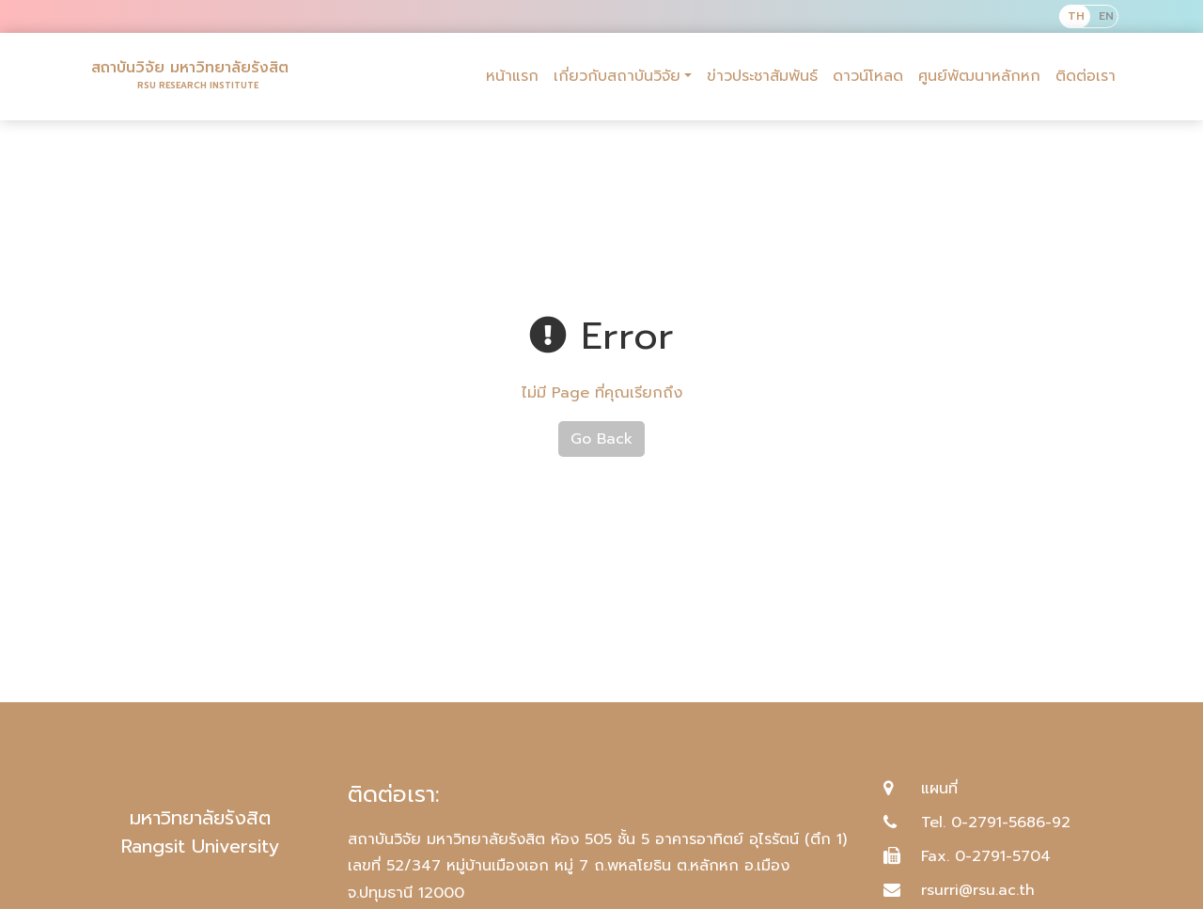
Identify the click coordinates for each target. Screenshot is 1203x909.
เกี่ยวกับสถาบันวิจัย (617, 76)
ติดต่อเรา (1085, 76)
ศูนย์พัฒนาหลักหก (979, 76)
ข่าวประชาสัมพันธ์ (762, 76)
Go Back (601, 439)
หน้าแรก (512, 76)
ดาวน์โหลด (868, 76)
